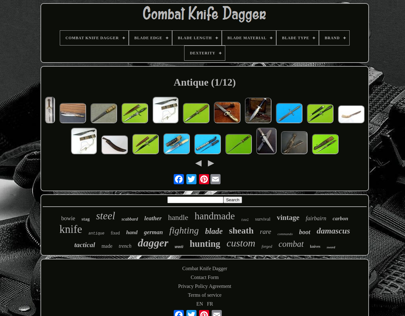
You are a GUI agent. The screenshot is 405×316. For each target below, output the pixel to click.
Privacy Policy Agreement (204, 286)
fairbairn (316, 218)
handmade (215, 216)
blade (214, 231)
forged (267, 246)
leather (153, 218)
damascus (333, 230)
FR (210, 304)
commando (285, 234)
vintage (288, 218)
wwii (179, 246)
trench (125, 246)
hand (132, 232)
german (153, 232)
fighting (184, 230)
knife (70, 229)
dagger (153, 243)
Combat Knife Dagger (204, 268)
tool (245, 220)
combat (290, 244)
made (107, 246)
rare (265, 231)
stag (86, 219)
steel (105, 216)
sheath (241, 230)
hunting (205, 244)
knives (315, 246)
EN (199, 304)
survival (262, 219)
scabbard (130, 219)
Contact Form (205, 277)
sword (331, 247)
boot (304, 231)
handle (178, 217)
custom (241, 243)
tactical (84, 245)
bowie (68, 218)
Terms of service (204, 295)
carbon (340, 219)
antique (96, 233)
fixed (115, 233)
